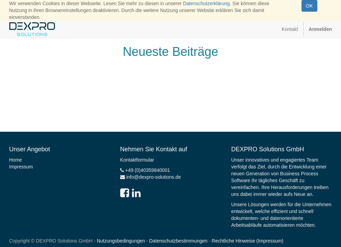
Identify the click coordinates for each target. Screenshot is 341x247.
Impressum (21, 166)
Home (15, 160)
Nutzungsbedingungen (121, 241)
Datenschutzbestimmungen (178, 241)
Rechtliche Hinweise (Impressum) (248, 241)
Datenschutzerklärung (206, 3)
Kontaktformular (137, 160)
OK (309, 6)
